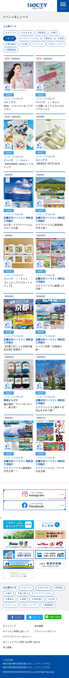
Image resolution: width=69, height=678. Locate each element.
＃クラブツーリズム (29, 38)
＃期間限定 (31, 50)
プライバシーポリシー (45, 631)
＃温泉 (8, 44)
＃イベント (50, 44)
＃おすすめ (27, 32)
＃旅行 (55, 32)
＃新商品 (42, 32)
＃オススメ (10, 32)
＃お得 (36, 44)
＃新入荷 (9, 38)
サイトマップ (9, 626)
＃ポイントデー (13, 50)
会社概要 (38, 626)
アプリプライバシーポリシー (17, 636)
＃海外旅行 (22, 44)
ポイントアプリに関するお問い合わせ (21, 642)
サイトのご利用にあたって (16, 631)
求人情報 (7, 647)
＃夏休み (48, 38)
